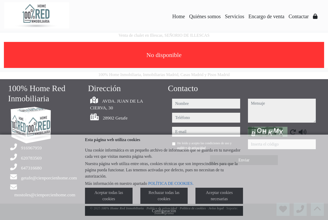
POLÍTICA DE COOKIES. (171, 183)
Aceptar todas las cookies (108, 195)
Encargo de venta (266, 16)
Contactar (298, 16)
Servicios (234, 16)
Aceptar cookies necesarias (219, 195)
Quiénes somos (205, 16)
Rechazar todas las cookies (163, 195)
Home (178, 16)
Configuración (164, 211)
